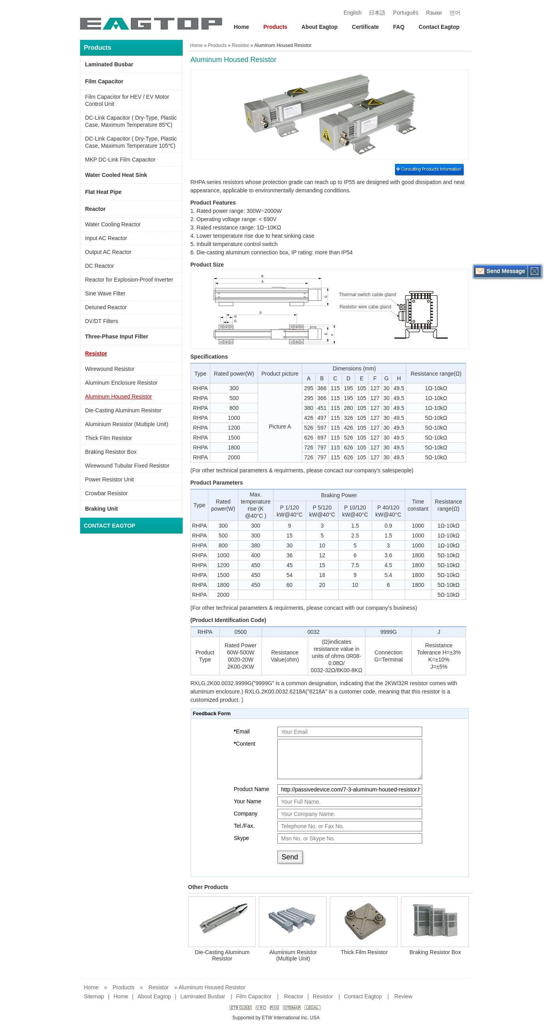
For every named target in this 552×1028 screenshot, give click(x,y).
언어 (454, 12)
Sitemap (94, 996)
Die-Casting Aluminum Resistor (123, 410)
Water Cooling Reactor (113, 224)
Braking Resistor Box (111, 452)
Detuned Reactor (106, 307)
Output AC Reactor (108, 252)
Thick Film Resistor (108, 438)
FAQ (398, 27)
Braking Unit (101, 509)
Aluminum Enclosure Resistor (121, 383)
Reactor (95, 209)
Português (405, 12)
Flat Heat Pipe (103, 192)
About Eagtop (319, 27)
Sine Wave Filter (105, 293)
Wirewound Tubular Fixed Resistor (127, 465)
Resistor (96, 353)
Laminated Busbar (109, 64)
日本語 (377, 12)
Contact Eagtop (439, 27)
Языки (434, 12)
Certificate (365, 27)
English (353, 12)
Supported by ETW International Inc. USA (276, 1017)
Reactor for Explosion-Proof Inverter (129, 279)
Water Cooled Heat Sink (116, 175)
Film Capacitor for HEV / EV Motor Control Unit (127, 100)
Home (241, 27)
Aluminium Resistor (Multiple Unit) (126, 424)
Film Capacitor (104, 81)
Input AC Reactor (106, 238)
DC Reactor (99, 266)
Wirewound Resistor (110, 369)
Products (275, 27)
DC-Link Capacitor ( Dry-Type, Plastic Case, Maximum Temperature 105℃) (131, 142)
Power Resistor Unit (109, 479)
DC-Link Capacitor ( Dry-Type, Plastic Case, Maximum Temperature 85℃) (131, 121)
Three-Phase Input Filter (116, 336)
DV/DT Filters (101, 321)
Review (403, 996)
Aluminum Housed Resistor (118, 396)
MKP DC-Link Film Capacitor (120, 159)
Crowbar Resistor (106, 493)
